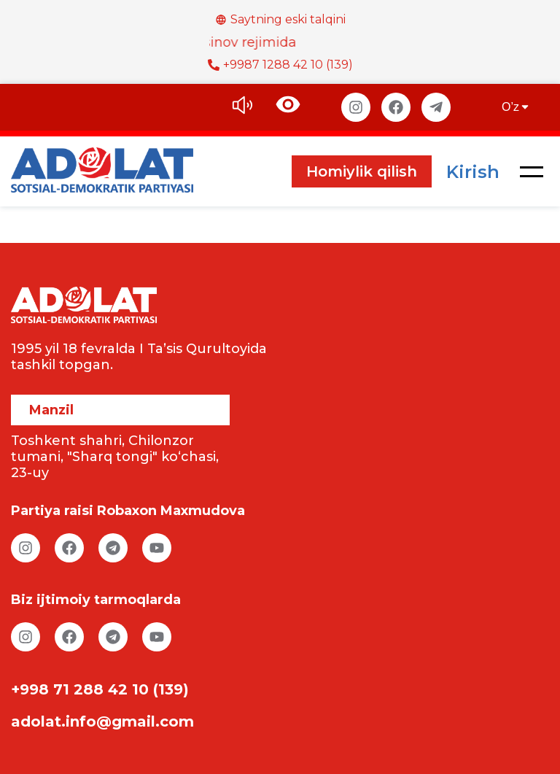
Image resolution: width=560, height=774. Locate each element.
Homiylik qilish (361, 171)
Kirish (472, 171)
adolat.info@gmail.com (102, 721)
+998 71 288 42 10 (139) (100, 689)
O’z (516, 107)
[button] (531, 171)
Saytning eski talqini (280, 19)
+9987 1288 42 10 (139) (280, 64)
